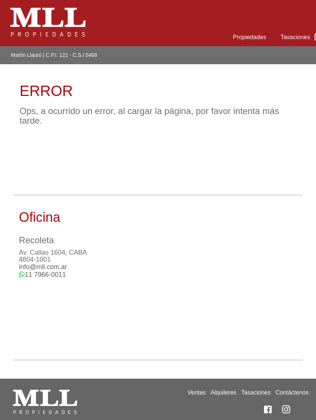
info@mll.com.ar (43, 267)
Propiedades (249, 37)
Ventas (197, 392)
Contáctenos (292, 392)
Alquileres (223, 392)
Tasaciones (295, 37)
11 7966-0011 (42, 274)
